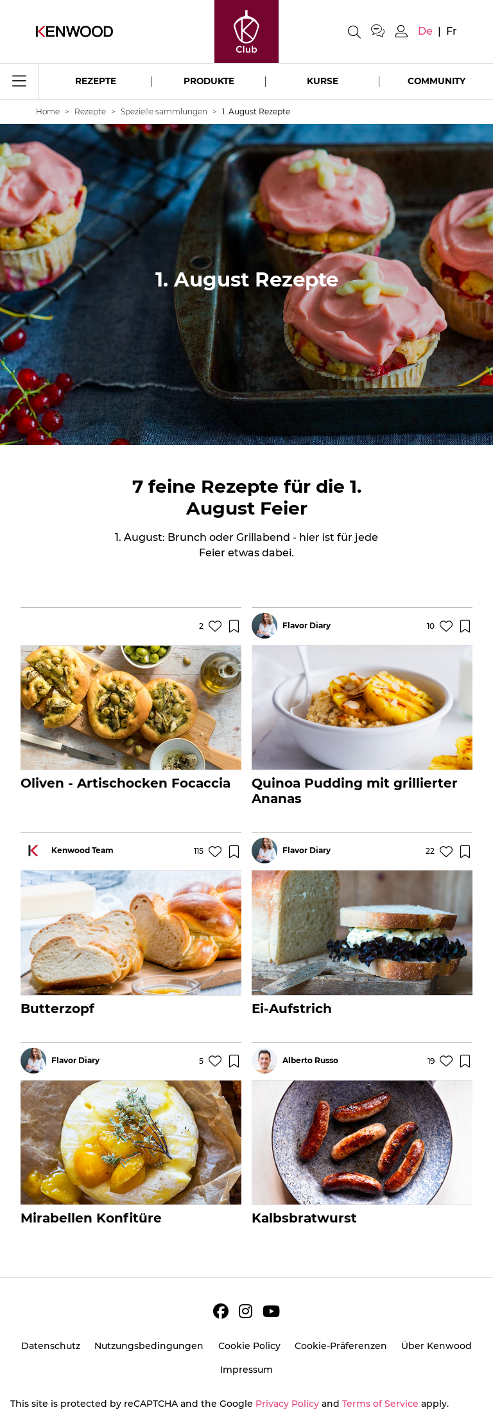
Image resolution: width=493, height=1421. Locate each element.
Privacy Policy (287, 1403)
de (425, 31)
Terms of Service (380, 1403)
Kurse (322, 81)
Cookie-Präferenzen (341, 1346)
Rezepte (95, 81)
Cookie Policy (249, 1346)
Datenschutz (50, 1346)
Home (48, 111)
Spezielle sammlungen (164, 111)
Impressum (246, 1369)
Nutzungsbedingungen (148, 1346)
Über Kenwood (436, 1346)
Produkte (209, 81)
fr (451, 31)
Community (436, 81)
